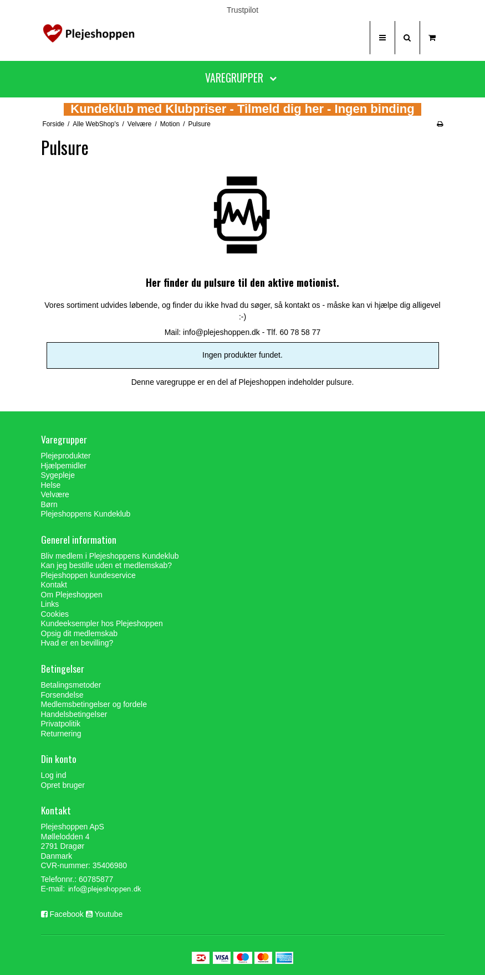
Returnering (61, 733)
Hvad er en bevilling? (77, 642)
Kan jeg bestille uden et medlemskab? (106, 565)
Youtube (108, 914)
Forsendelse (62, 694)
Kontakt (54, 584)
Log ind (54, 775)
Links (50, 604)
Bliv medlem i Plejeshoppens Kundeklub (110, 555)
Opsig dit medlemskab (79, 633)
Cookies (55, 614)
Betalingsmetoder (71, 684)
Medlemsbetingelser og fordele (94, 704)
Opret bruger (63, 785)
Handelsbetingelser (74, 714)
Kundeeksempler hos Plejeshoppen (102, 623)
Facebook (66, 914)
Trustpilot (242, 10)
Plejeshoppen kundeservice (88, 575)
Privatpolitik (61, 723)
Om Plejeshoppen (72, 594)
